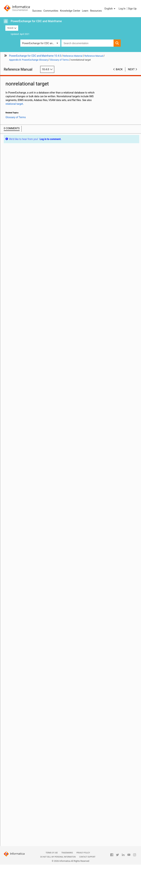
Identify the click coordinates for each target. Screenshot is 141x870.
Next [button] (131, 69)
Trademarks (67, 853)
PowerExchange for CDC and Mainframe (36, 21)
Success (37, 10)
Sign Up (132, 8)
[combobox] (87, 43)
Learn (85, 10)
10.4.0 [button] (11, 28)
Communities (50, 10)
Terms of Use (52, 853)
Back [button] (119, 69)
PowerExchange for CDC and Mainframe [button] (41, 43)
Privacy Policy (83, 853)
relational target (14, 103)
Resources (96, 10)
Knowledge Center (70, 10)
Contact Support (87, 857)
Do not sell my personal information (58, 857)
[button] (110, 9)
